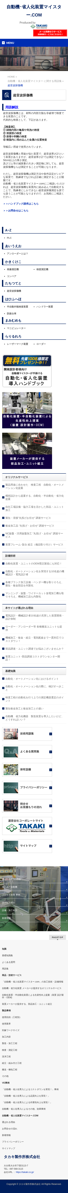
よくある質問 (8, 962)
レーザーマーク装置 (17, 344)
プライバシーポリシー (13, 1141)
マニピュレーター (16, 328)
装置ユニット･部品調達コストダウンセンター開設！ (32, 658)
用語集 (5, 968)
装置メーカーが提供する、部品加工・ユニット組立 (27, 1004)
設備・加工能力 (9, 910)
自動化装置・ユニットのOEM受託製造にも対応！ (33, 563)
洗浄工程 (6, 1056)
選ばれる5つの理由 (11, 879)
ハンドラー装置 (44, 306)
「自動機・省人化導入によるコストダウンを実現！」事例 (30, 1089)
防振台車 (11, 313)
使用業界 (6, 1023)
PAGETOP (57, 937)
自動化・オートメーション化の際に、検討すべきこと (34, 688)
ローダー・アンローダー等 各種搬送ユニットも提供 (33, 628)
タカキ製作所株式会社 (30, 1184)
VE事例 (5, 1083)
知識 (4, 949)
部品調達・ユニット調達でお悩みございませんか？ (34, 648)
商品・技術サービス (12, 975)
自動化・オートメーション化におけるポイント (32, 678)
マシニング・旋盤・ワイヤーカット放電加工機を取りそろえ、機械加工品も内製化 (34, 595)
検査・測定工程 (9, 1050)
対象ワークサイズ (10, 1030)
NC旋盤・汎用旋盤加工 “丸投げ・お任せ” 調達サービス (34, 535)
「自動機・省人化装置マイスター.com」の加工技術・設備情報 (32, 981)
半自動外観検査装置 (17, 306)
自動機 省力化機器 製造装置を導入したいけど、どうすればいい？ (34, 718)
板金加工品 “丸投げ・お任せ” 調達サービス (29, 525)
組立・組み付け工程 (12, 1063)
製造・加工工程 (9, 1043)
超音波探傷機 (14, 291)
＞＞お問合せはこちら (15, 210)
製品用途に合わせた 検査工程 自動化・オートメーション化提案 (34, 486)
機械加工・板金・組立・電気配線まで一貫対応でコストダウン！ (34, 639)
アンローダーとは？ (17, 253)
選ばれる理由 (8, 1122)
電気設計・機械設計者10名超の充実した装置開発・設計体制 (34, 617)
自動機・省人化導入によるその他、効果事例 (24, 1109)
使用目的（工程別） (12, 1017)
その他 (5, 1076)
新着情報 (6, 918)
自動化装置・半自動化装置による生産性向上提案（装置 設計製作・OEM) (32, 996)
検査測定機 (42, 269)
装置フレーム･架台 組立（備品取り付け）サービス (34, 544)
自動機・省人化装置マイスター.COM (20, 1115)
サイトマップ (8, 1148)
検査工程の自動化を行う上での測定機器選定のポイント (34, 699)
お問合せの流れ (9, 1128)
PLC (9, 237)
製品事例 (6, 1010)
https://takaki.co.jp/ (25, 1172)
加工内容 (6, 1037)
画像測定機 (13, 269)
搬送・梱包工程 (9, 1069)
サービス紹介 (8, 902)
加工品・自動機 (9, 887)
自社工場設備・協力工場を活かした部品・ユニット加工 (34, 508)
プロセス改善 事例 (11, 894)
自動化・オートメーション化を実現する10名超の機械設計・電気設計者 (34, 573)
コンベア (11, 276)
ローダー (41, 344)
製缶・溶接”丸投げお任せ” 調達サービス (28, 517)
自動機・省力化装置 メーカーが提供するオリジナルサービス (31, 988)
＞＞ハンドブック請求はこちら (21, 203)
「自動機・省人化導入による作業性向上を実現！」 (27, 1102)
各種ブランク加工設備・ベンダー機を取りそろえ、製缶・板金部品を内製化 (34, 584)
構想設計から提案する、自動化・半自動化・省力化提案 (34, 497)
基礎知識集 (7, 955)
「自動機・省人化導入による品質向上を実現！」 (26, 1096)
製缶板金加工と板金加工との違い (24, 708)
